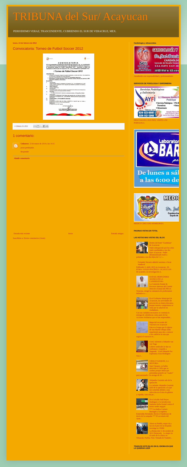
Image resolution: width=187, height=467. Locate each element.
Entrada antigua (117, 233)
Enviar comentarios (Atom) (34, 238)
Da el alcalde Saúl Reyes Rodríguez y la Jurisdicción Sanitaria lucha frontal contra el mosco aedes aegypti (161, 403)
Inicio (70, 233)
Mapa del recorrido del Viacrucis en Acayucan (158, 323)
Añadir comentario (21, 158)
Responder (25, 152)
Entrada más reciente (22, 233)
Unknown (25, 144)
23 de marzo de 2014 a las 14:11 (42, 144)
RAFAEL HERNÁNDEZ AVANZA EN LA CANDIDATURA (159, 279)
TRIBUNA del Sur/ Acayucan (80, 16)
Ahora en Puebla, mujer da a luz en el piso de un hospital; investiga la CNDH (160, 425)
